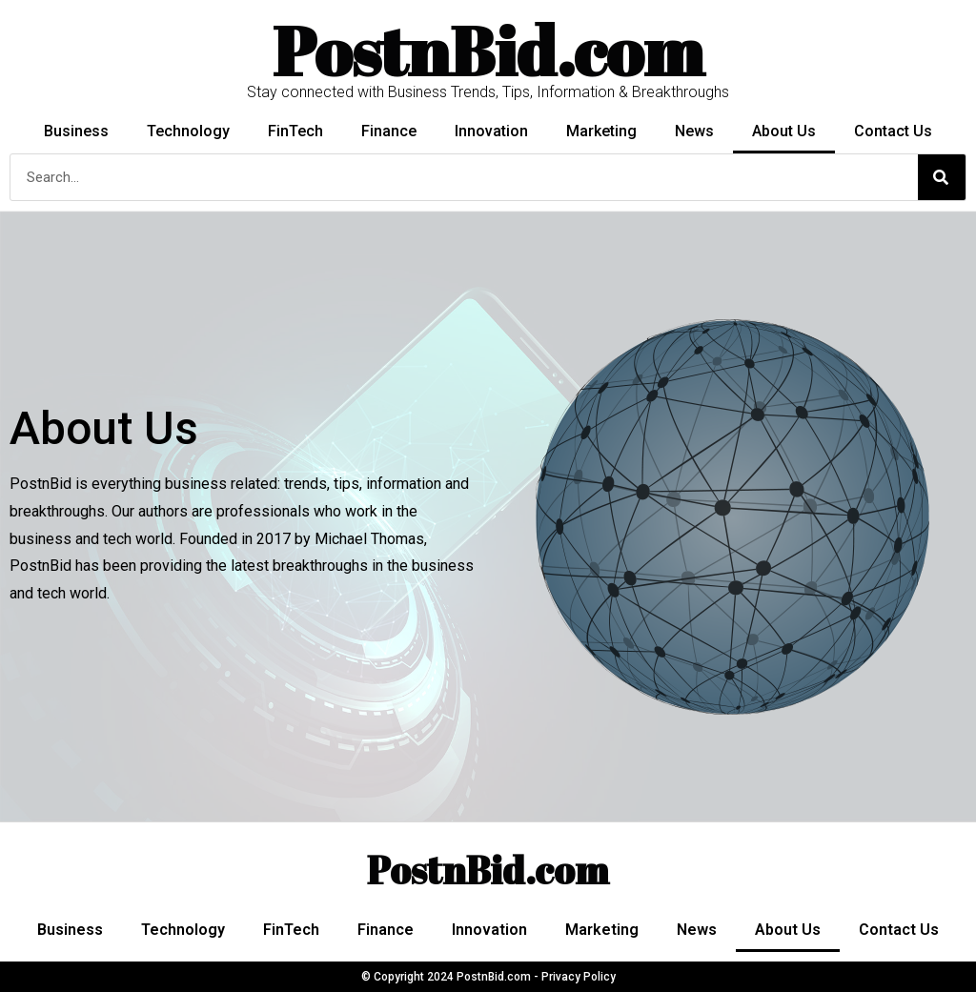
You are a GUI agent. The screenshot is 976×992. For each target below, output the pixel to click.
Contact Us (893, 131)
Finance (389, 131)
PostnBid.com (488, 870)
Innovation (491, 131)
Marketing (601, 131)
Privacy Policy (578, 976)
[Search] (942, 177)
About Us (784, 131)
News (694, 131)
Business (76, 131)
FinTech (295, 131)
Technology (188, 131)
